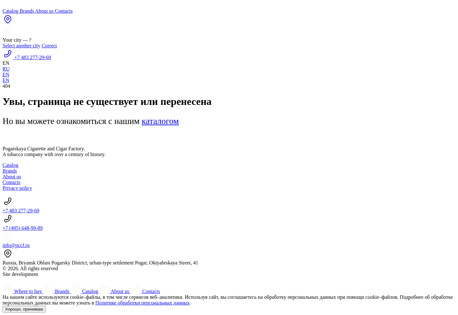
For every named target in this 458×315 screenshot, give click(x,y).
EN (6, 74)
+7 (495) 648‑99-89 (23, 228)
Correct (49, 45)
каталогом (160, 121)
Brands (27, 11)
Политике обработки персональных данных (142, 302)
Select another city (21, 45)
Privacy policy (17, 188)
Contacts (64, 11)
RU (6, 69)
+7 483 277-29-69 (21, 210)
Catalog (11, 11)
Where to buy (23, 291)
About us (45, 11)
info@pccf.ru (16, 245)
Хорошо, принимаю (24, 309)
